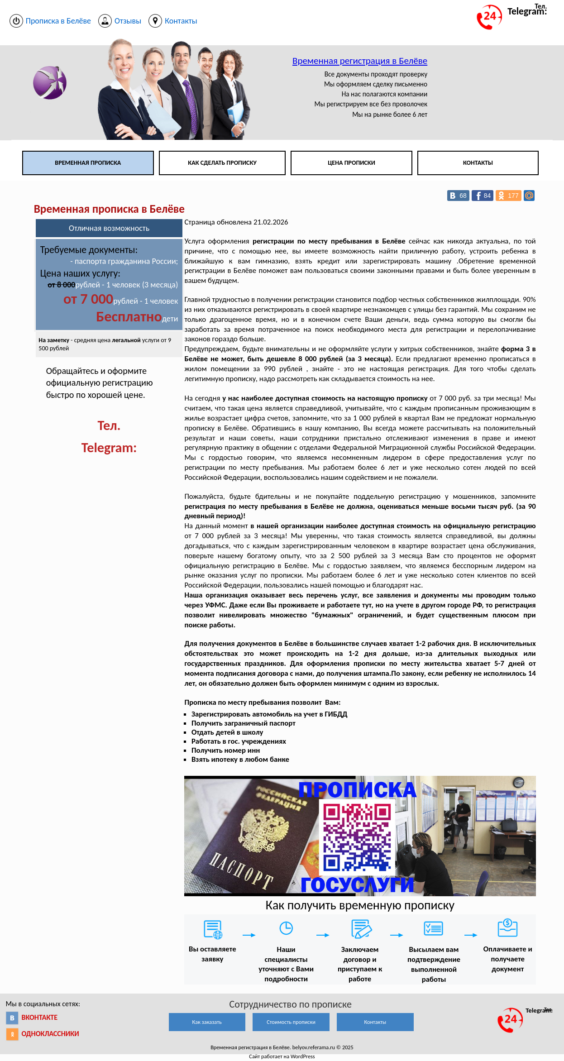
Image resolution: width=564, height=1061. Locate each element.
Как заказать (207, 1021)
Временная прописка (88, 163)
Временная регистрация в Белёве (359, 61)
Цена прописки (351, 163)
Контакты (478, 163)
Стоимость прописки (291, 1021)
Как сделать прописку (222, 163)
